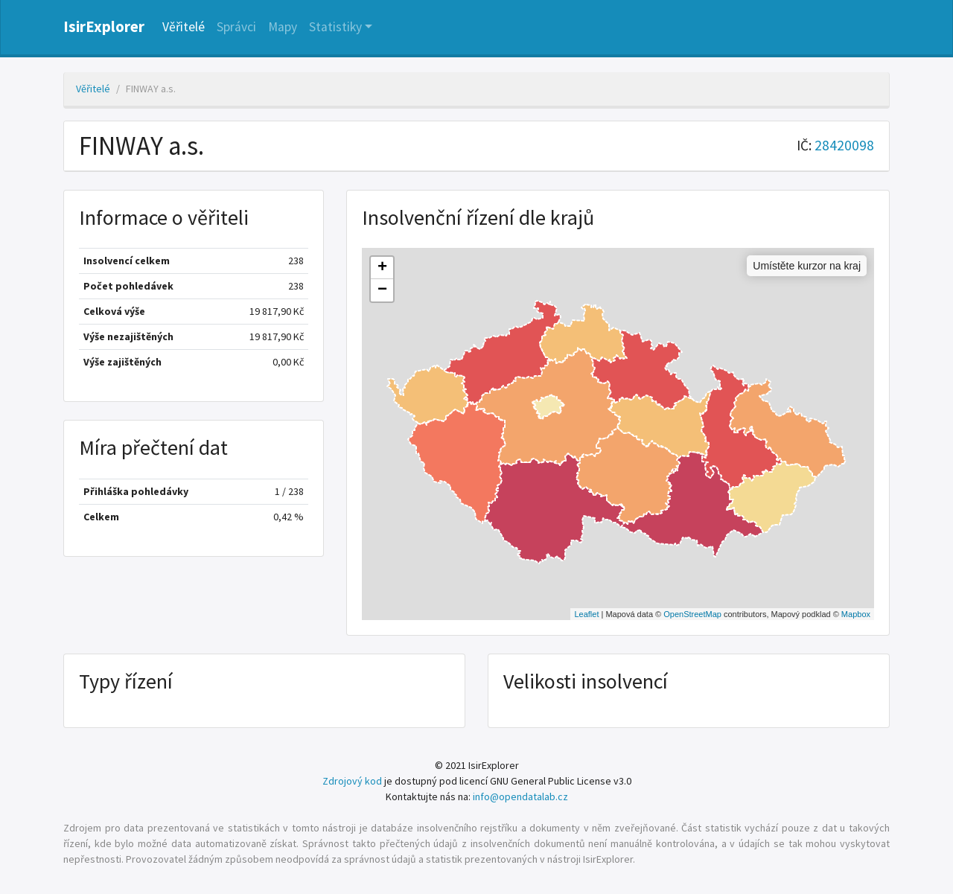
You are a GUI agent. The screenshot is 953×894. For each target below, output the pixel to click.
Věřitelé (183, 27)
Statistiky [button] (335, 27)
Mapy (282, 27)
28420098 (844, 145)
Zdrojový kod (352, 781)
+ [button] (382, 268)
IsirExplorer (103, 26)
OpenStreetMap (692, 614)
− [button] (382, 290)
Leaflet (586, 614)
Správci (236, 27)
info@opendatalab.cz (520, 796)
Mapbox (855, 614)
